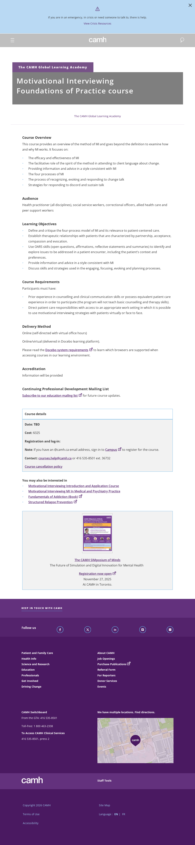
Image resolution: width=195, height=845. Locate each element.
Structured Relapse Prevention (52, 502)
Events (101, 686)
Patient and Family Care (37, 653)
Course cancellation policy (43, 466)
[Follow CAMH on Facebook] (60, 629)
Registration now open (97, 574)
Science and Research (35, 664)
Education (28, 669)
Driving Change (31, 686)
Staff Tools (104, 780)
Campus (113, 450)
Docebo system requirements (69, 350)
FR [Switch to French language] (123, 814)
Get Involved (29, 681)
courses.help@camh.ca (55, 458)
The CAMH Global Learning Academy (52, 67)
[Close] (190, 6)
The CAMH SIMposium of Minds (97, 560)
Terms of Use (31, 814)
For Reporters (106, 675)
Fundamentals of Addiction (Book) (55, 497)
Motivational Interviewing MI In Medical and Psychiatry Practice (74, 491)
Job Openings (106, 658)
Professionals (30, 675)
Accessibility (30, 823)
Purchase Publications (111, 664)
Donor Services (107, 681)
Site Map (104, 805)
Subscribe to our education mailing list (52, 395)
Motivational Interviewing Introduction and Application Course (73, 486)
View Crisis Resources (97, 23)
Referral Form (106, 669)
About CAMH (106, 653)
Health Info (28, 658)
